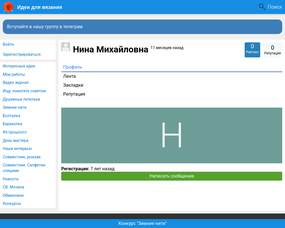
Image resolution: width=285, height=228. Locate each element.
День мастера (15, 140)
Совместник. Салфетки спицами (24, 168)
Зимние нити (14, 107)
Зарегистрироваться (22, 54)
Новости (10, 179)
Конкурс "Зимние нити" (142, 223)
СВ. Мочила (13, 187)
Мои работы (14, 74)
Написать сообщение (171, 176)
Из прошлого (15, 132)
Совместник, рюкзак (22, 157)
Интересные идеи (19, 66)
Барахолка (12, 124)
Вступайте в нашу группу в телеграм (45, 26)
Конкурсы (12, 203)
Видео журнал (16, 82)
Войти (8, 44)
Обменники (13, 195)
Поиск (274, 7)
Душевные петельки (21, 99)
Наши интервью (17, 148)
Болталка (11, 115)
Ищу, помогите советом (24, 91)
